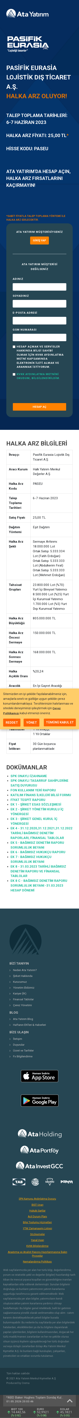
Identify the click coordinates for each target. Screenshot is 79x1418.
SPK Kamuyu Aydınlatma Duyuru (37, 1198)
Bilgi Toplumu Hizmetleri (37, 1222)
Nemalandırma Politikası (37, 1261)
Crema (25, 1383)
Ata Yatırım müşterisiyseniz (39, 231)
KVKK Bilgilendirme (37, 1246)
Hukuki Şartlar (37, 1210)
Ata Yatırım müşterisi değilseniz (40, 267)
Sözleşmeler (37, 1234)
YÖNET (31, 722)
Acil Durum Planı (37, 1216)
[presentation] (37, 389)
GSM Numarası (25, 329)
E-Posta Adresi (25, 312)
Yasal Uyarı (37, 1240)
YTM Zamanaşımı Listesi (37, 1228)
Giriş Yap (39, 240)
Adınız (18, 278)
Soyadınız (21, 295)
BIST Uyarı (37, 1204)
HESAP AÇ (39, 406)
